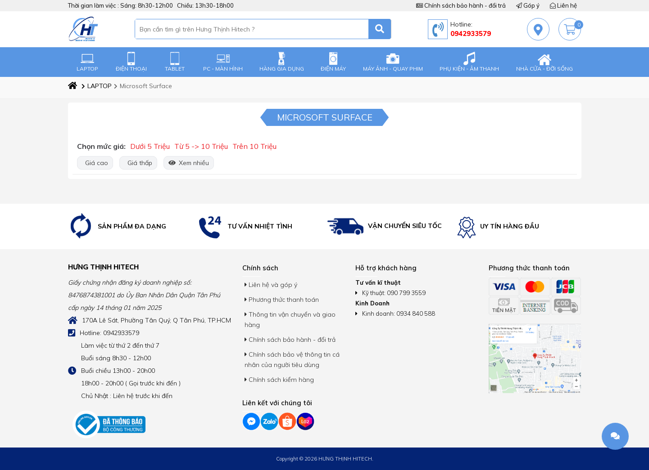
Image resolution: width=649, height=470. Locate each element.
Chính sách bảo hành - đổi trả (461, 5)
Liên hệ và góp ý (271, 285)
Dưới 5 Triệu (150, 146)
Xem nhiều (188, 163)
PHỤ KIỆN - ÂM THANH (469, 62)
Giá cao (95, 163)
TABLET (174, 62)
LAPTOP (87, 62)
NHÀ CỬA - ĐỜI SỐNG (544, 62)
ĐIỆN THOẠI (131, 62)
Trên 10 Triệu (254, 146)
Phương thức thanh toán (282, 299)
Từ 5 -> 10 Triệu (201, 146)
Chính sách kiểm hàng (279, 380)
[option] (130, 226)
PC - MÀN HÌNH (223, 62)
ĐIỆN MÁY (333, 62)
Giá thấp (138, 163)
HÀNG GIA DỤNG (281, 62)
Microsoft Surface (143, 86)
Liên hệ (563, 5)
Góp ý (528, 5)
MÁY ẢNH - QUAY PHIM (393, 62)
